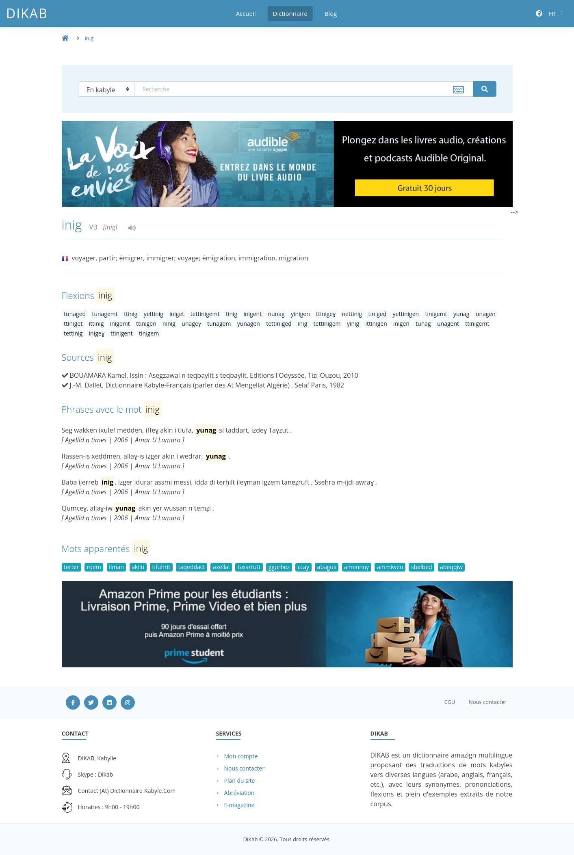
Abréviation (239, 793)
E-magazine (239, 805)
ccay (303, 567)
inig (89, 38)
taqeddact (191, 567)
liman (116, 567)
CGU (449, 702)
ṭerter (71, 567)
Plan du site (239, 780)
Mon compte (241, 756)
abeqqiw (451, 567)
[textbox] (303, 89)
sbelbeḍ (421, 567)
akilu (138, 567)
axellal (221, 567)
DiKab (27, 13)
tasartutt (249, 567)
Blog (331, 13)
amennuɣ (356, 567)
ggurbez (279, 567)
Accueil (246, 13)
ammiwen (390, 567)
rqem (94, 567)
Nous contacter (488, 702)
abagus (326, 567)
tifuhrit (161, 567)
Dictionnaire (290, 13)
